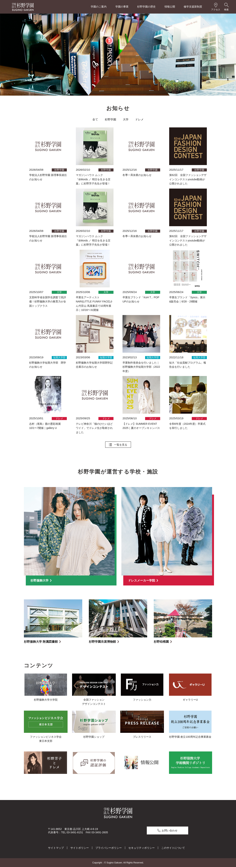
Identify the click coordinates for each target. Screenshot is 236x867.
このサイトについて (173, 847)
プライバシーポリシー (108, 847)
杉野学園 (110, 119)
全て (95, 119)
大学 (126, 119)
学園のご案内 (99, 6)
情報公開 (169, 6)
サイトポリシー (79, 847)
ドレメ (139, 119)
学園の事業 (122, 6)
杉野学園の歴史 (146, 6)
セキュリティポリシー (141, 847)
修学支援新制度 (193, 6)
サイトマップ (56, 847)
